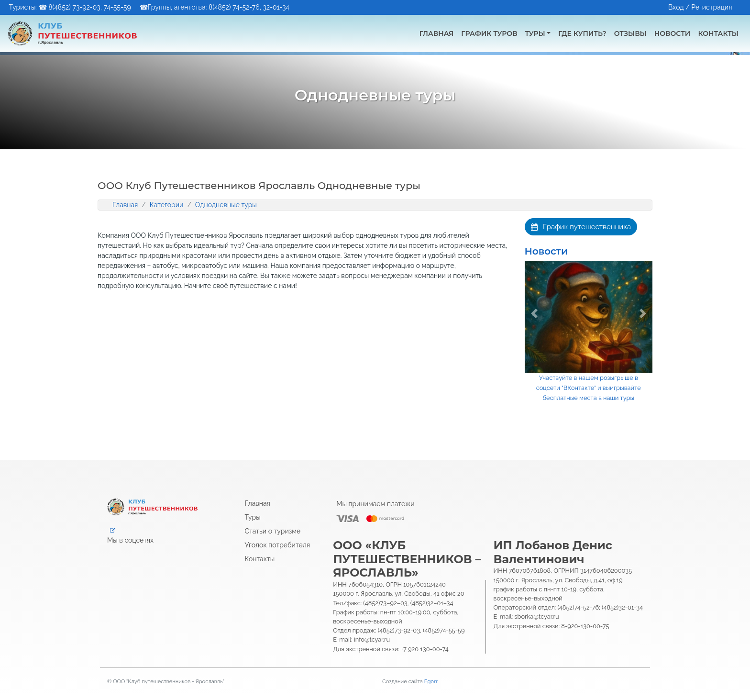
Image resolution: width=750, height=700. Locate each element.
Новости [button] (672, 33)
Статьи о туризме (273, 531)
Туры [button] (535, 33)
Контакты (260, 559)
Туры (253, 517)
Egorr (431, 681)
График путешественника (581, 226)
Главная (436, 33)
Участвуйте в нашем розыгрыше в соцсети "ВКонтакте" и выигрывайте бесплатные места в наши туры (588, 387)
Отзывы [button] (630, 33)
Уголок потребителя (277, 545)
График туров (489, 33)
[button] (534, 313)
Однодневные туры (226, 205)
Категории (167, 205)
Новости (546, 251)
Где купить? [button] (582, 33)
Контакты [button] (718, 33)
